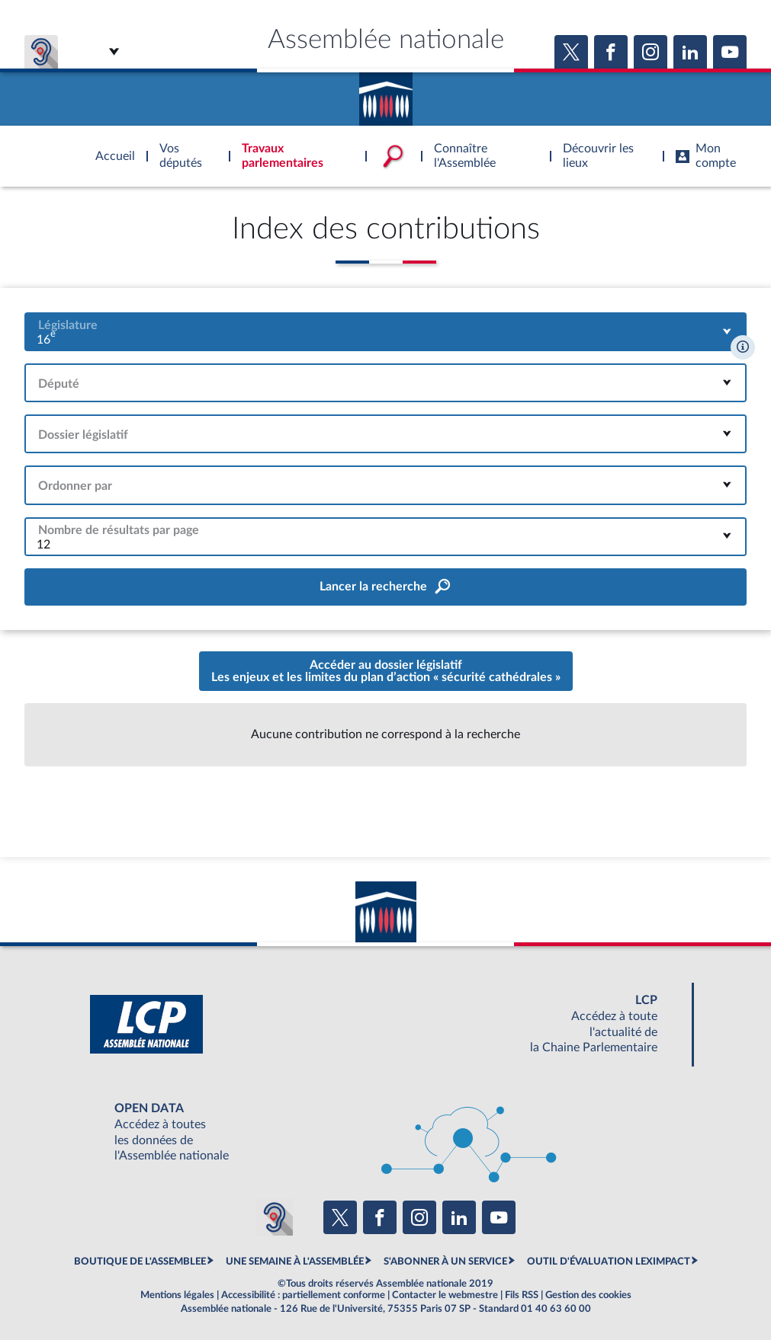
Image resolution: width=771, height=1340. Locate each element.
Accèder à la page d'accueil (386, 93)
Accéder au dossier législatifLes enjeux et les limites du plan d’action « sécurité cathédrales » (386, 671)
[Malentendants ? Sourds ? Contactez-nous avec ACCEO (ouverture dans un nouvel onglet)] (274, 1217)
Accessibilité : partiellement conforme (303, 1295)
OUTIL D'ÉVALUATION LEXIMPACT (608, 1261)
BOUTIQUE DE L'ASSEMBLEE (140, 1261)
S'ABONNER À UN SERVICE (445, 1261)
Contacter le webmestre (445, 1295)
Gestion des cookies (588, 1295)
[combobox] (385, 331)
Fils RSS (521, 1295)
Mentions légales (177, 1295)
